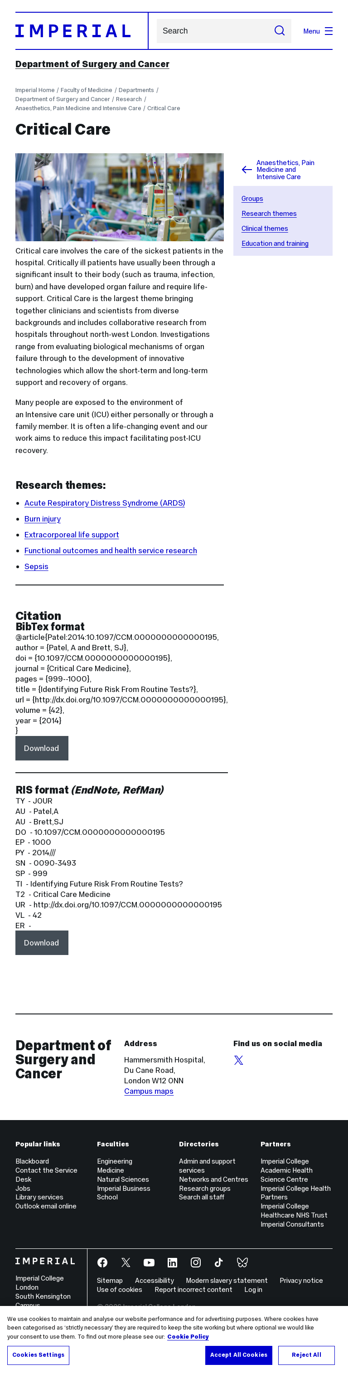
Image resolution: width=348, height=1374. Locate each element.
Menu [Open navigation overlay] (318, 31)
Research (129, 99)
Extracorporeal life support (71, 535)
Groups (252, 198)
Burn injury (42, 519)
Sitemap (110, 1280)
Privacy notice (301, 1280)
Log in (253, 1289)
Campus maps (149, 1091)
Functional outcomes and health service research (110, 550)
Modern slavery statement (227, 1280)
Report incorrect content (193, 1289)
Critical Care (163, 108)
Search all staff (201, 1197)
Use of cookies (119, 1289)
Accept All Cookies (238, 1355)
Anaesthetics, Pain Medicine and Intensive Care (78, 108)
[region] (174, 1340)
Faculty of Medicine (86, 90)
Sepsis (36, 566)
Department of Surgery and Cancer (92, 63)
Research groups (205, 1188)
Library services (39, 1197)
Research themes (269, 213)
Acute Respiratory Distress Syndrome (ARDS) (104, 503)
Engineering (114, 1161)
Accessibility (154, 1280)
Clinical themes (265, 228)
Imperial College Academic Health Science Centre (287, 1170)
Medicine (110, 1170)
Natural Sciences (123, 1179)
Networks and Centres (213, 1179)
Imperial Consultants (292, 1224)
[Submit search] (279, 31)
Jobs (22, 1188)
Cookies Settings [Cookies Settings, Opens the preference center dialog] (38, 1355)
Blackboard (32, 1161)
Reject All (306, 1355)
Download (41, 748)
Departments (136, 90)
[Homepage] (82, 31)
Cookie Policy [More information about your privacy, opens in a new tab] (188, 1336)
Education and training (275, 243)
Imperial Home (35, 90)
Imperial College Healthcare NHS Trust (294, 1210)
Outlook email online (46, 1206)
